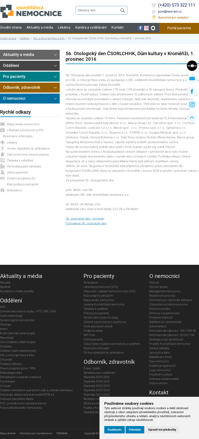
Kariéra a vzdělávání (90, 27)
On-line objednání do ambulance (28, 148)
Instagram (192, 104)
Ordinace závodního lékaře (16, 399)
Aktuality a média (39, 27)
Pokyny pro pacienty (96, 313)
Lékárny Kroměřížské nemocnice (104, 304)
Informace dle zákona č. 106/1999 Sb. (173, 330)
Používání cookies (160, 374)
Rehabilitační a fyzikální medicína (20, 377)
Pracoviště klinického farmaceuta (21, 407)
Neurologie (7, 337)
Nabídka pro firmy (160, 357)
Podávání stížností (161, 317)
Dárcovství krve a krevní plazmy (28, 154)
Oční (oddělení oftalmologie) (17, 342)
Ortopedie (6, 359)
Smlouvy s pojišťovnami (164, 313)
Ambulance (14, 190)
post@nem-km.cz (170, 11)
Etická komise (92, 403)
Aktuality (5, 282)
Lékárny (64, 27)
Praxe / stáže (92, 368)
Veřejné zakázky (159, 348)
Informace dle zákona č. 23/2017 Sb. (172, 335)
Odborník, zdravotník (21, 87)
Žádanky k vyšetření (20, 160)
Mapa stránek (8, 433)
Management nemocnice (164, 291)
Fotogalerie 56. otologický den (86, 223)
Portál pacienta (179, 28)
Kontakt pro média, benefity (17, 291)
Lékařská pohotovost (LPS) (25, 130)
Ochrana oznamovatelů (164, 378)
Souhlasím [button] (114, 429)
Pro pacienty (14, 76)
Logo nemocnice (160, 370)
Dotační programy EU (21, 178)
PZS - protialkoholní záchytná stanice (23, 403)
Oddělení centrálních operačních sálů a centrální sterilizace (36, 390)
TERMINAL (62, 433)
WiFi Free (89, 335)
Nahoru (192, 117)
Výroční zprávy (158, 286)
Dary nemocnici (159, 361)
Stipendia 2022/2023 (97, 390)
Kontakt (117, 27)
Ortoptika (6, 346)
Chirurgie (5, 324)
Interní (4, 328)
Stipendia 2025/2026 (97, 377)
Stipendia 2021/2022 (97, 394)
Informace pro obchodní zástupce (170, 300)
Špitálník (5, 286)
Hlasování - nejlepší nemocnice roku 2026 (110, 291)
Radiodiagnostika (11, 372)
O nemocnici (14, 98)
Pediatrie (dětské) (10, 364)
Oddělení (25, 38)
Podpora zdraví (93, 330)
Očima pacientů (17, 172)
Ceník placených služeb (98, 326)
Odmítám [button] (135, 429)
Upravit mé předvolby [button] (162, 429)
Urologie (5, 385)
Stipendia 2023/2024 (97, 385)
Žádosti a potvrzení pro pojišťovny (105, 322)
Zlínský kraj (192, 66)
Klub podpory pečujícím (23, 184)
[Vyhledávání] (99, 10)
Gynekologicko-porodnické (17, 320)
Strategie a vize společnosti (166, 339)
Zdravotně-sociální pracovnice (168, 304)
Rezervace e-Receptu (17, 136)
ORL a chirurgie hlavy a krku (49, 38)
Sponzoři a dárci (159, 352)
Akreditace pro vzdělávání (99, 372)
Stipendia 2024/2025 (97, 381)
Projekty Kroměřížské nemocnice (170, 343)
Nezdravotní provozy (162, 295)
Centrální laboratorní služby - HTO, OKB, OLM (28, 311)
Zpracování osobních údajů (101, 317)
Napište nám (192, 79)
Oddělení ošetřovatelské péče (18, 350)
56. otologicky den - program (85, 218)
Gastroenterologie (11, 315)
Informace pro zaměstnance (36, 433)
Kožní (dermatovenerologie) (17, 333)
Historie (154, 282)
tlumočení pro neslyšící (173, 17)
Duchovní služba (159, 308)
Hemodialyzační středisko (24, 166)
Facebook (192, 92)
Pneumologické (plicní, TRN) (18, 368)
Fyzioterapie (7, 381)
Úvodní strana (10, 27)
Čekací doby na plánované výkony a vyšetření (112, 343)
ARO (3, 307)
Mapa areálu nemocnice (23, 124)
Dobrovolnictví (158, 383)
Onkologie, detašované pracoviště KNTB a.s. (27, 394)
